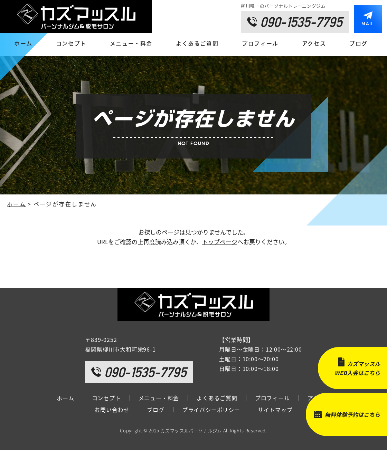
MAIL (368, 23)
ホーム (23, 43)
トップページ (219, 241)
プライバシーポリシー (211, 409)
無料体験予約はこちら (352, 414)
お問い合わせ (111, 409)
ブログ (358, 43)
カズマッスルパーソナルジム (190, 430)
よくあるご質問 (197, 43)
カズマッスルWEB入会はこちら (357, 368)
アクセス (314, 43)
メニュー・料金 (131, 43)
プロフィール (260, 43)
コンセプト (71, 43)
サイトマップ (275, 409)
